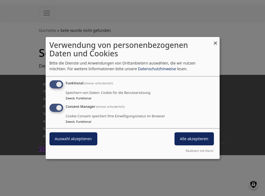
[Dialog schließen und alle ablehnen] (215, 40)
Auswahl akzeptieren (73, 138)
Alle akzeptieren (194, 138)
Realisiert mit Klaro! (200, 151)
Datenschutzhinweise (157, 68)
